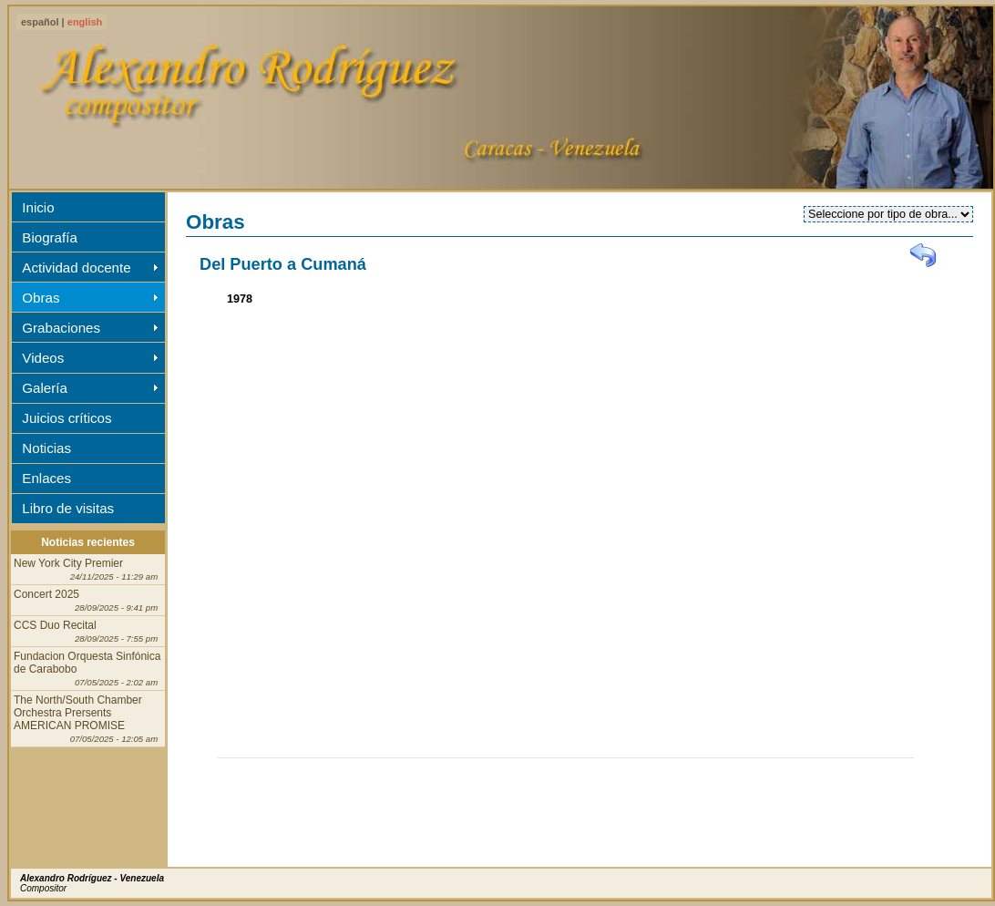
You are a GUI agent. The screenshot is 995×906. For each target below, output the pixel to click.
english (85, 21)
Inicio (38, 207)
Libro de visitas (68, 508)
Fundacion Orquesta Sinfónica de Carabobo (87, 668)
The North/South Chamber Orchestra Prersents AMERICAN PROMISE (86, 719)
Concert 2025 (86, 600)
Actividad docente (76, 267)
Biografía (49, 237)
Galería (44, 388)
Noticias (46, 448)
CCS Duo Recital (86, 631)
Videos (43, 357)
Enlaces (46, 478)
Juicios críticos (66, 418)
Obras (40, 297)
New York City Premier (86, 569)
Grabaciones (61, 327)
